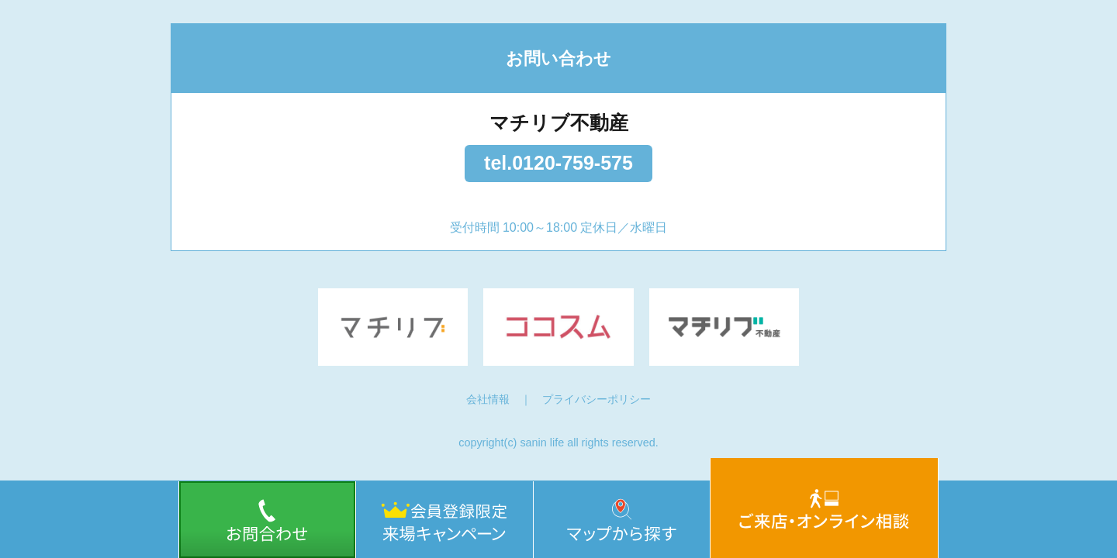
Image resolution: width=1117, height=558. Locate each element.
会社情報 (488, 399)
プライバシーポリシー (596, 399)
